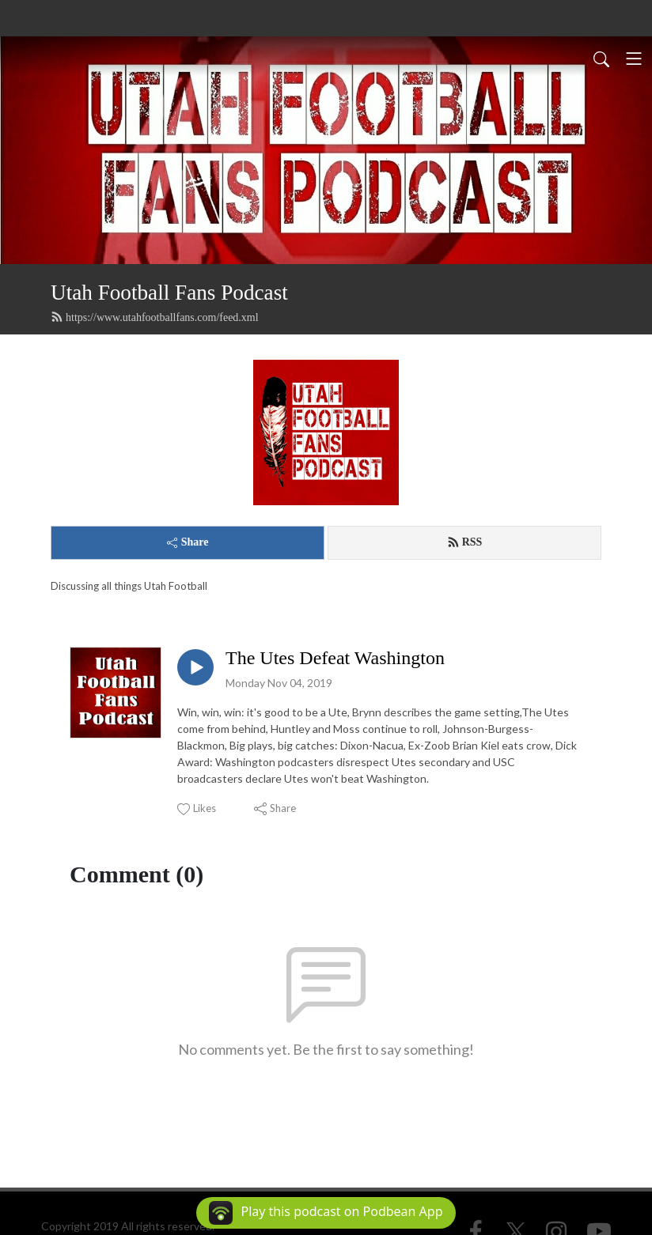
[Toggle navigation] (634, 58)
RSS (465, 542)
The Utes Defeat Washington (335, 658)
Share (188, 542)
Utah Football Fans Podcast (169, 292)
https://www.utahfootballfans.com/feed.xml (155, 317)
